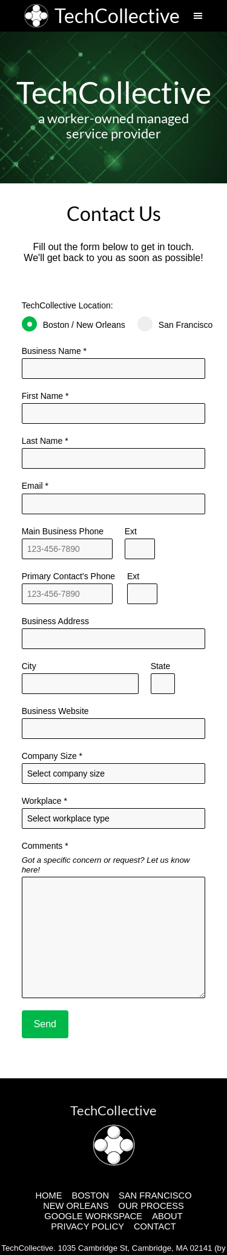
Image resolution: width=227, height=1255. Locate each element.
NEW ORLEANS (75, 1206)
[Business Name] (114, 368)
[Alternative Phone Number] (67, 593)
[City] (80, 683)
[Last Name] (114, 413)
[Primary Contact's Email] (114, 504)
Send (45, 1024)
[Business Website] (114, 728)
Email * (114, 497)
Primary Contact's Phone (68, 587)
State (163, 677)
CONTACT (155, 1226)
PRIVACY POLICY (87, 1226)
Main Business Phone (67, 542)
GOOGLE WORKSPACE (93, 1216)
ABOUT (167, 1216)
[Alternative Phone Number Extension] (142, 593)
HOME (48, 1195)
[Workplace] (114, 818)
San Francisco (174, 324)
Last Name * (114, 452)
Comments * (114, 919)
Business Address (114, 632)
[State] (163, 683)
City (80, 677)
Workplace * (114, 812)
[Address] (114, 638)
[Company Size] (114, 773)
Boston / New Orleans (73, 324)
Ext (140, 542)
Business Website (114, 722)
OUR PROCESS (151, 1206)
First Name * (114, 407)
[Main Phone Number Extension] (140, 549)
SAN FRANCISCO (155, 1195)
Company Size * (114, 767)
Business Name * (114, 362)
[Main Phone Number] (67, 549)
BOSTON (90, 1195)
